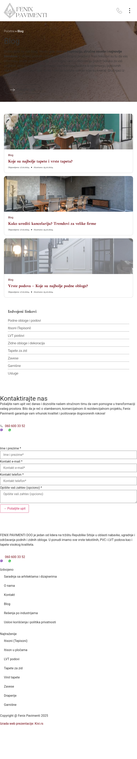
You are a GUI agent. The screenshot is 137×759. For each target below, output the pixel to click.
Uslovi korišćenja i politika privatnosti (30, 622)
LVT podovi (16, 336)
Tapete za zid (17, 351)
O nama (9, 586)
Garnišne (14, 366)
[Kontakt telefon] (68, 481)
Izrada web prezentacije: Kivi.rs (21, 723)
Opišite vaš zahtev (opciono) (21, 487)
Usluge (13, 373)
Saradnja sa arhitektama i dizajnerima (30, 576)
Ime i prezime (10, 448)
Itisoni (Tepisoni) (19, 328)
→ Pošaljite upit (14, 508)
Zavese (13, 358)
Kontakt (9, 595)
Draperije (10, 695)
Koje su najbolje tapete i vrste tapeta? (40, 161)
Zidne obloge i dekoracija (26, 343)
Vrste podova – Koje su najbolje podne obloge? (48, 285)
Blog (10, 155)
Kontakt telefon (12, 474)
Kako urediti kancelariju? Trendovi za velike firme (52, 223)
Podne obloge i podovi (24, 320)
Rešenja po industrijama (21, 613)
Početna (9, 31)
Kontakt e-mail (11, 461)
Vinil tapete (12, 677)
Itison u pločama (15, 650)
